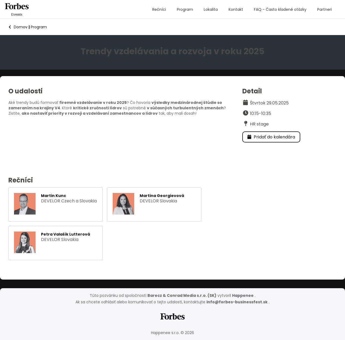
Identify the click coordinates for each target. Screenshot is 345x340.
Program (185, 9)
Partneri (324, 9)
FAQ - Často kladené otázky (280, 9)
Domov (18, 27)
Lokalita (211, 9)
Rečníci (159, 9)
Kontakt (236, 9)
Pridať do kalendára (271, 137)
